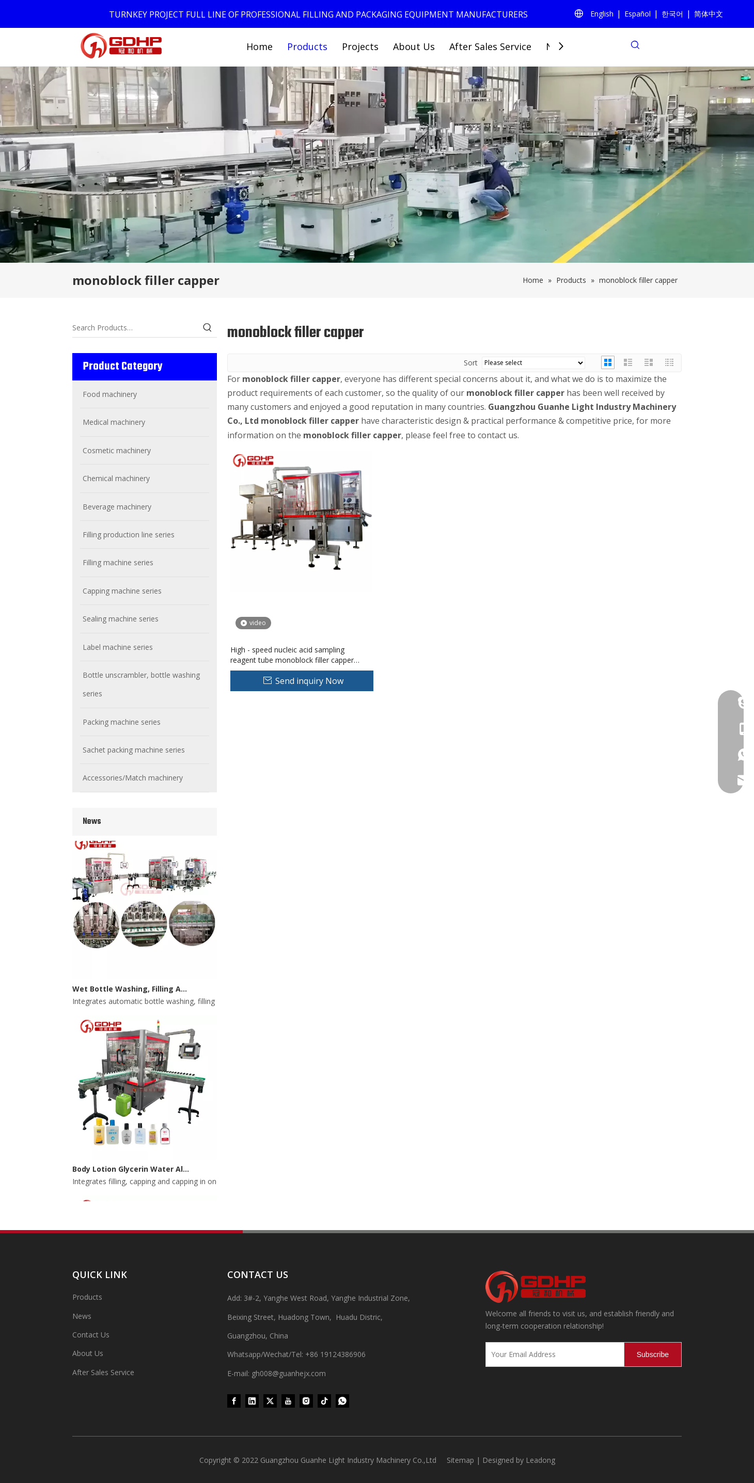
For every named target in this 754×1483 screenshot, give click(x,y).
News (81, 1316)
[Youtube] (288, 1401)
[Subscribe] (653, 1354)
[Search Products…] (135, 327)
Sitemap (460, 1460)
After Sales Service (490, 46)
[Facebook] (234, 1401)
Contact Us (90, 1335)
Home (259, 46)
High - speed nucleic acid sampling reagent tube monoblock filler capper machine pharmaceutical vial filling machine (292, 655)
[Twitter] (270, 1401)
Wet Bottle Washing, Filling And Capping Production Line (130, 991)
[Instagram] (306, 1401)
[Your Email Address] (552, 1354)
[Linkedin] (252, 1401)
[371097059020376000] (583, 1286)
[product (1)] (377, 165)
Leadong (540, 1460)
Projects (360, 46)
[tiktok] (324, 1401)
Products (307, 46)
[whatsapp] (342, 1401)
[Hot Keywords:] (207, 327)
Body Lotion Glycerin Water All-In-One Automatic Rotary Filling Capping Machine (130, 1171)
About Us (414, 46)
